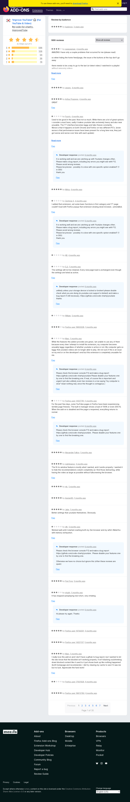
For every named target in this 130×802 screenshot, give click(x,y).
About (37, 736)
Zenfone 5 (69, 201)
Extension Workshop (45, 745)
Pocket (100, 755)
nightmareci (70, 464)
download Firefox (80, 3)
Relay (99, 745)
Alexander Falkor (72, 452)
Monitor (100, 750)
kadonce (69, 27)
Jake (67, 509)
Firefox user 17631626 (74, 682)
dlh (66, 527)
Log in (124, 3)
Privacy (6, 782)
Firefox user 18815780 (74, 693)
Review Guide (41, 773)
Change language (103, 788)
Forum (37, 764)
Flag (53, 79)
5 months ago (75, 267)
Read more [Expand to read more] (56, 73)
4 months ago (82, 49)
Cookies (16, 782)
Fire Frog (69, 581)
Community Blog (43, 759)
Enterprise (70, 745)
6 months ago (91, 682)
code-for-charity (24, 26)
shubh (67, 592)
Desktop (69, 736)
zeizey (68, 88)
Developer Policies (44, 755)
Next (105, 705)
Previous (71, 705)
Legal (26, 782)
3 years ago (79, 27)
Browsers (101, 736)
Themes (49, 10)
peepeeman (70, 49)
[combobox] (109, 9)
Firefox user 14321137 (74, 642)
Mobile (68, 741)
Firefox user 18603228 (74, 327)
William (68, 316)
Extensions (37, 10)
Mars (67, 338)
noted (26, 789)
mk (66, 487)
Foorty (68, 116)
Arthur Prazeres (71, 99)
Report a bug (41, 769)
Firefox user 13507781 (74, 401)
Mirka (67, 189)
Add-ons (39, 731)
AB (66, 255)
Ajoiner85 (69, 498)
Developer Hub (42, 750)
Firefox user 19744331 (74, 631)
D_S (66, 267)
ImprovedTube (19, 30)
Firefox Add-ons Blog (45, 741)
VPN (98, 741)
